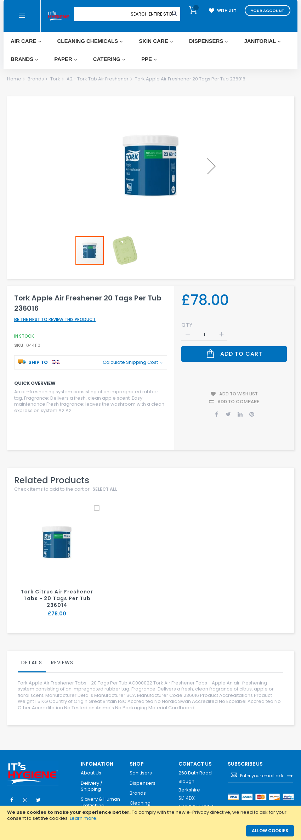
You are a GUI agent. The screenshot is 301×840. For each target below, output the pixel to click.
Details (31, 654)
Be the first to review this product (55, 315)
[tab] (32, 656)
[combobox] (152, 14)
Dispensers (142, 775)
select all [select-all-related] (105, 481)
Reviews (62, 654)
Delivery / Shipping (91, 778)
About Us (91, 765)
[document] (150, 815)
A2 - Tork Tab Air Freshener (98, 78)
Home (14, 78)
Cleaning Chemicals (142, 798)
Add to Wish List (238, 387)
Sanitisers (141, 765)
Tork (55, 78)
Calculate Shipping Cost (130, 358)
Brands (36, 78)
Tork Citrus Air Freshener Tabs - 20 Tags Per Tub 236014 (57, 590)
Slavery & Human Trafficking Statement (100, 797)
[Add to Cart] (234, 349)
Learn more (83, 818)
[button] (211, 166)
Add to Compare (238, 394)
